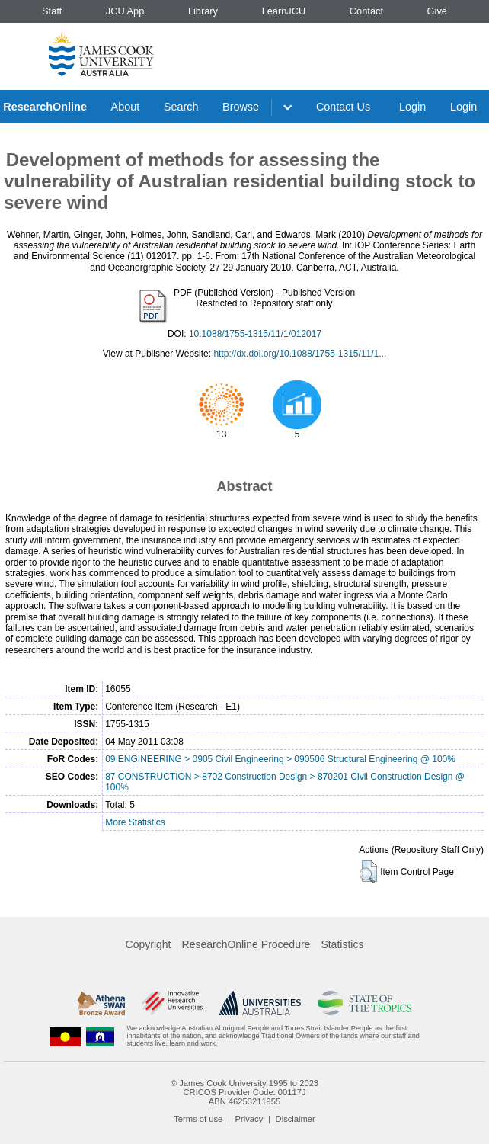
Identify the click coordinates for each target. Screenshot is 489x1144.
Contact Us (343, 107)
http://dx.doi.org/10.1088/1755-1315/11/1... (299, 353)
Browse (240, 107)
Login (412, 107)
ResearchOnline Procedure (246, 944)
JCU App (125, 11)
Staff (52, 11)
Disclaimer (295, 1118)
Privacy (249, 1118)
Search (181, 107)
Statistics (342, 944)
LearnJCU (284, 11)
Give (437, 11)
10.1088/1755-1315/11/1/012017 (255, 333)
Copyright (148, 944)
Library (203, 11)
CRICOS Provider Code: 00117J (244, 1092)
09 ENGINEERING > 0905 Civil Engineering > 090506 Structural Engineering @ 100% (280, 759)
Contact (366, 11)
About (125, 107)
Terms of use (198, 1118)
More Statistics (135, 822)
